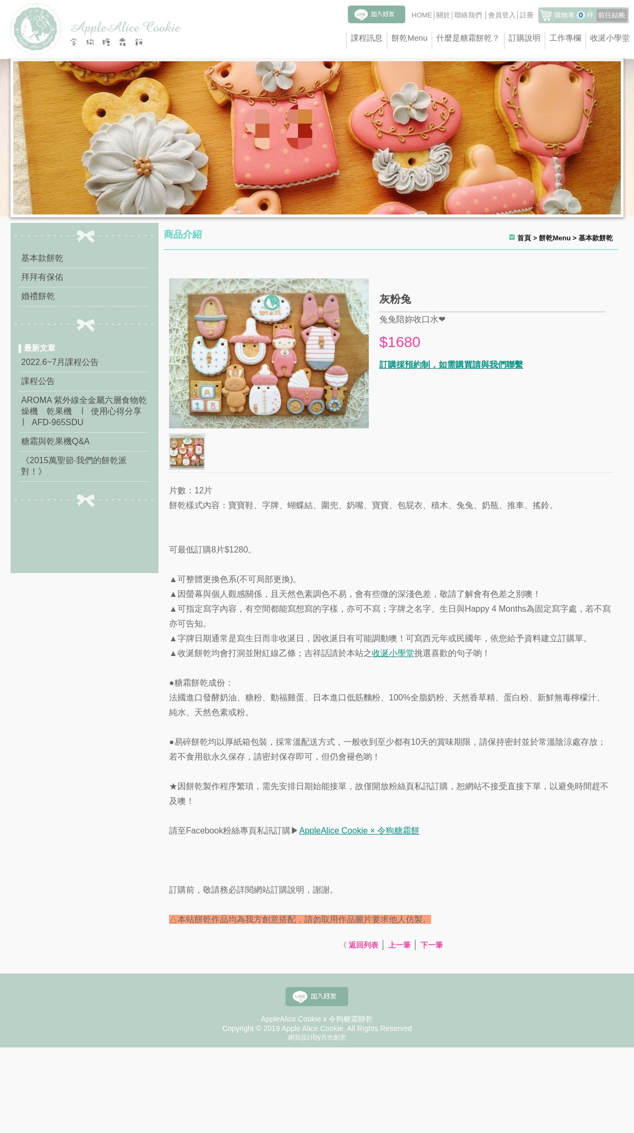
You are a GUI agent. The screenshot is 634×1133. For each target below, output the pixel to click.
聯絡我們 (468, 15)
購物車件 (590, 15)
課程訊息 (367, 37)
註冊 (527, 15)
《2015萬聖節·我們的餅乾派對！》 (74, 466)
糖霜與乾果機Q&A (55, 441)
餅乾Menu (409, 37)
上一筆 (399, 945)
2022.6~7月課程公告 (60, 362)
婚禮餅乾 (38, 296)
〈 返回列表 (358, 945)
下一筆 (432, 945)
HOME (422, 15)
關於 (443, 15)
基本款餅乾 (42, 258)
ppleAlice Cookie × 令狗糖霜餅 (362, 830)
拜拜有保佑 (42, 277)
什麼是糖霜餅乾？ (468, 37)
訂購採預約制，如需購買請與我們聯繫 (451, 364)
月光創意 (333, 1037)
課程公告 (38, 381)
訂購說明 (524, 37)
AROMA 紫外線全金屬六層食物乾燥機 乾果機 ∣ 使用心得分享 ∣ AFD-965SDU (84, 411)
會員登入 (502, 15)
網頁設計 (300, 1037)
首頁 (524, 238)
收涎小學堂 (610, 37)
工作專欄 (565, 37)
